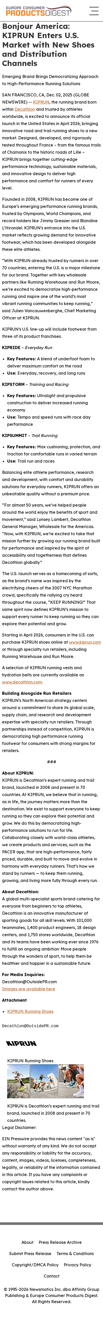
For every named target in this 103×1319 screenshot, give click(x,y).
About (27, 1242)
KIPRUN (41, 102)
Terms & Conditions (75, 1253)
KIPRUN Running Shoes (30, 1011)
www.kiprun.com (85, 642)
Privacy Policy (77, 1264)
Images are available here (28, 988)
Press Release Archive (60, 1242)
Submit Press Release (30, 1253)
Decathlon (25, 109)
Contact (52, 1276)
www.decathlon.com (22, 682)
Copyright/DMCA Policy (35, 1264)
